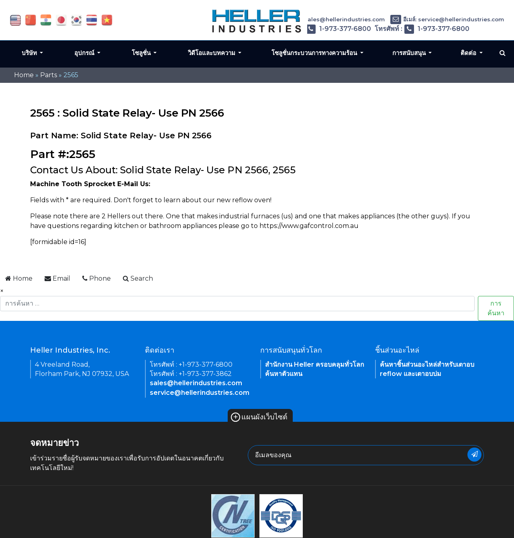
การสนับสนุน (409, 53)
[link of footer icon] (233, 515)
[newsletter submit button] (474, 455)
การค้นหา (495, 308)
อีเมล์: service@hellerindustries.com (447, 19)
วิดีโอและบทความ (212, 53)
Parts (48, 75)
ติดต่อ (469, 53)
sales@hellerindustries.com (196, 383)
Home (24, 75)
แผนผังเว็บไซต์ (259, 417)
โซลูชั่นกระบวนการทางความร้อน (315, 53)
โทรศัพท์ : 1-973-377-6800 (323, 29)
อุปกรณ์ (85, 53)
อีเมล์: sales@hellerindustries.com (331, 19)
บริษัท (30, 53)
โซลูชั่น (142, 53)
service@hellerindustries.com (199, 392)
